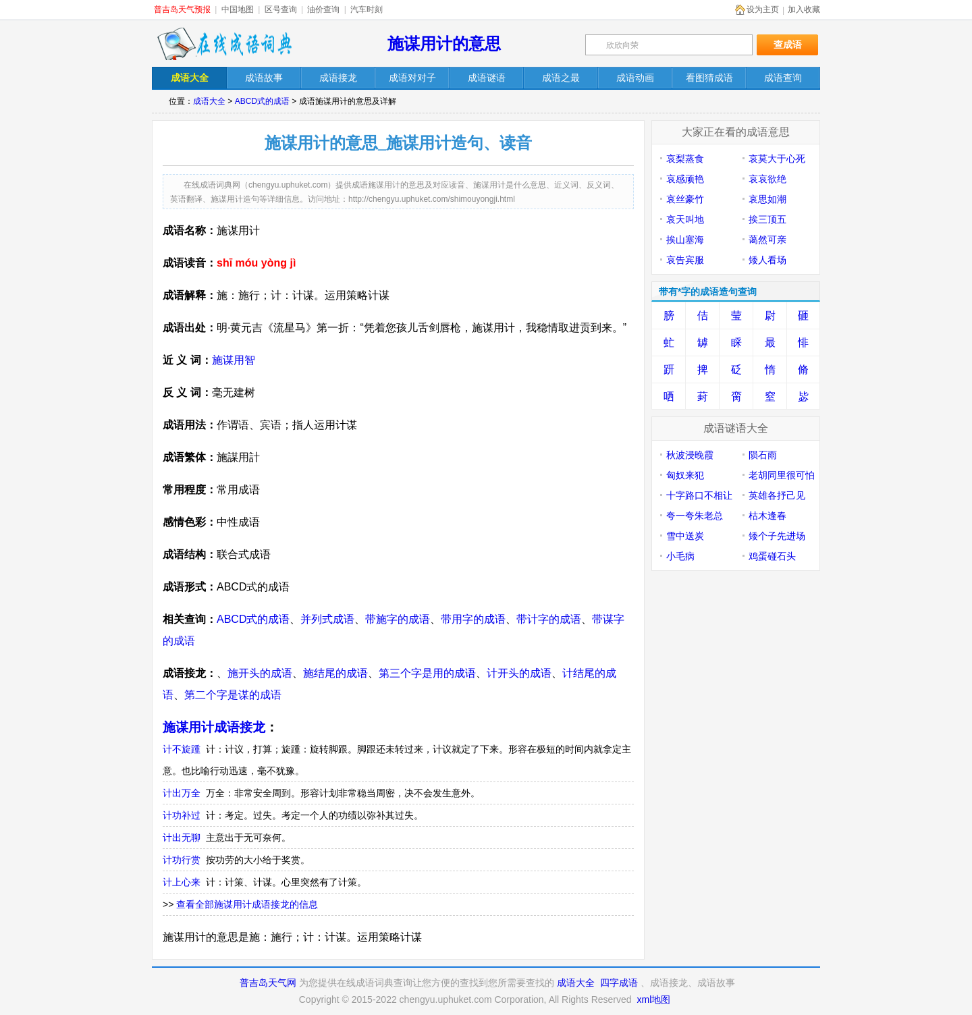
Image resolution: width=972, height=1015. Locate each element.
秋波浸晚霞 (689, 454)
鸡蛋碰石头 (772, 556)
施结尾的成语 (335, 673)
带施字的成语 (397, 619)
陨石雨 (763, 454)
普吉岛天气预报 (182, 9)
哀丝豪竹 (685, 199)
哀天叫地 (685, 219)
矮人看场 (767, 259)
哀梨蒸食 (685, 158)
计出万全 (181, 793)
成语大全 (209, 101)
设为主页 (763, 9)
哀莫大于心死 (777, 158)
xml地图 (653, 999)
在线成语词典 (224, 44)
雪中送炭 (685, 535)
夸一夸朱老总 (694, 515)
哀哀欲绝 (767, 178)
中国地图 (237, 9)
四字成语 (619, 982)
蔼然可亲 (767, 239)
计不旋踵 (181, 749)
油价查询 (323, 9)
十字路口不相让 (699, 495)
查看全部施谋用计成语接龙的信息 (247, 904)
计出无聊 (181, 837)
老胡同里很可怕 (782, 475)
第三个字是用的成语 (427, 673)
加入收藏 (804, 9)
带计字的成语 (548, 619)
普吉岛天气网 (268, 982)
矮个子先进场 (777, 535)
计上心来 (181, 882)
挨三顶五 (767, 219)
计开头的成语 (519, 673)
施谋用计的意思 (444, 43)
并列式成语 (327, 619)
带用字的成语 (473, 619)
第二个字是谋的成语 (232, 695)
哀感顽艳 (685, 178)
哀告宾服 (685, 259)
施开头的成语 (259, 673)
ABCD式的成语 (262, 101)
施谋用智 (233, 360)
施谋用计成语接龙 (214, 727)
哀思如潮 (767, 199)
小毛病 (680, 556)
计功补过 (181, 815)
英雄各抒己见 (777, 495)
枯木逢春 (767, 515)
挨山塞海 (685, 239)
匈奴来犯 (685, 475)
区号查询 (281, 9)
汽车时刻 (366, 9)
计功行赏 (181, 859)
